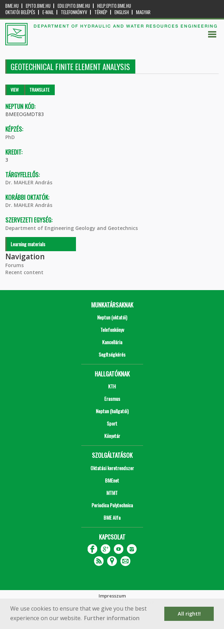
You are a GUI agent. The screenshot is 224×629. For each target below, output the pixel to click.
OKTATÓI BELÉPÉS (20, 12)
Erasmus (112, 398)
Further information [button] (112, 618)
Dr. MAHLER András (28, 182)
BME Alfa (112, 517)
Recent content (24, 272)
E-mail (48, 12)
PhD (10, 137)
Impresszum (112, 596)
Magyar (143, 12)
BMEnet (112, 480)
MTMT (112, 492)
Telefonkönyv (74, 12)
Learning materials (28, 244)
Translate (39, 90)
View (15, 90)
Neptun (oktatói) (112, 317)
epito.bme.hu (38, 6)
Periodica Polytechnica (112, 505)
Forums (14, 265)
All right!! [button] (189, 613)
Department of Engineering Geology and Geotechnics (71, 228)
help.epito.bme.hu (114, 6)
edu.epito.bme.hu (74, 6)
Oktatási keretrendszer (112, 468)
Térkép (100, 12)
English (121, 12)
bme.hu (12, 6)
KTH (112, 386)
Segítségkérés (112, 354)
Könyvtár (112, 435)
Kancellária (112, 342)
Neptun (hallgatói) (112, 411)
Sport (112, 423)
